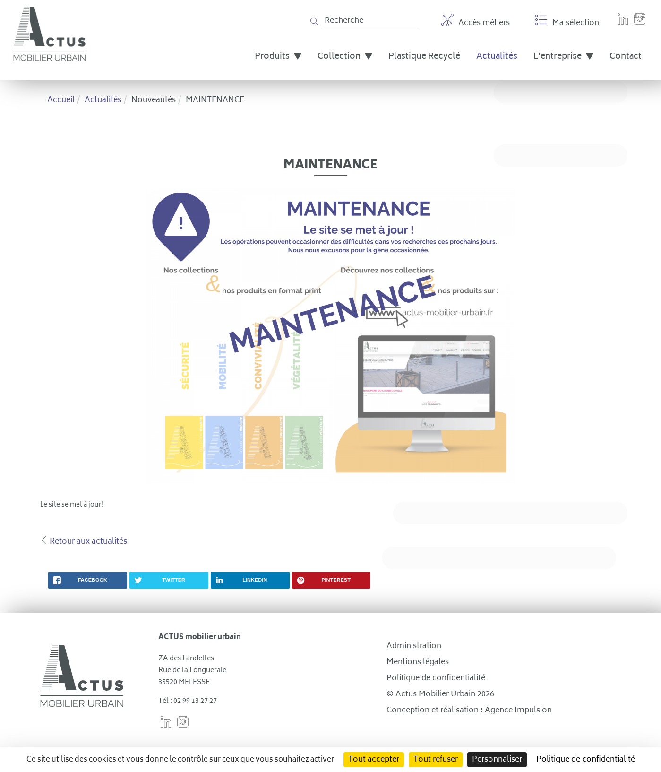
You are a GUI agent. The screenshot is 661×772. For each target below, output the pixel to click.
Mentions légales (417, 662)
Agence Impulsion (518, 710)
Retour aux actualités (88, 541)
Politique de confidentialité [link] (585, 759)
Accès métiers (475, 22)
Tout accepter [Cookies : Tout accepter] (373, 759)
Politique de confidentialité (435, 678)
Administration (413, 646)
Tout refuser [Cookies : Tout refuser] (435, 759)
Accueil (61, 100)
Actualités (496, 56)
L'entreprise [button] (563, 56)
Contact (625, 56)
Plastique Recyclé (424, 56)
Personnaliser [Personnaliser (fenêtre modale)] (497, 759)
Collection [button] (345, 56)
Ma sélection (567, 22)
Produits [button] (278, 56)
